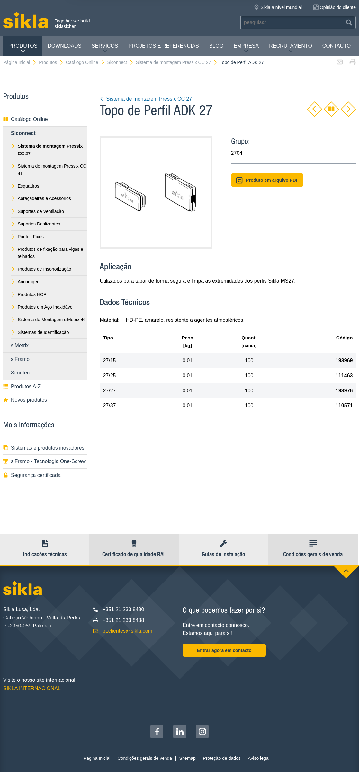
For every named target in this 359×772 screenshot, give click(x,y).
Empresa (246, 48)
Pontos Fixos (27, 236)
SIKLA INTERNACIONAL (32, 688)
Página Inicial (20, 62)
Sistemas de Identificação (40, 332)
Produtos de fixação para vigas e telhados (47, 253)
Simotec (20, 372)
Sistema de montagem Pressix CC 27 (177, 62)
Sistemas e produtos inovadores (44, 448)
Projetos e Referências (163, 45)
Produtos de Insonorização (41, 269)
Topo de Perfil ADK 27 (242, 62)
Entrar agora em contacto (224, 650)
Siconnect (120, 62)
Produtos (22, 48)
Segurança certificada (32, 475)
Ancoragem (26, 281)
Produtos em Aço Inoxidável (42, 307)
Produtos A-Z (22, 386)
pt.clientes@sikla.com (127, 631)
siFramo (20, 359)
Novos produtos (25, 400)
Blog (216, 45)
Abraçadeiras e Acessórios (41, 198)
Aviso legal (258, 758)
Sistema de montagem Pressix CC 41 (48, 169)
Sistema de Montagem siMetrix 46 (48, 319)
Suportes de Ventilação (37, 211)
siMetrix (20, 345)
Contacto (336, 45)
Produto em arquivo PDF (267, 180)
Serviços (105, 48)
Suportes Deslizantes (35, 223)
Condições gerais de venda (144, 758)
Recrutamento (290, 48)
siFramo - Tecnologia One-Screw (44, 461)
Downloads (64, 45)
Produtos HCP (28, 294)
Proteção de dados (222, 758)
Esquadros (25, 186)
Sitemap (187, 758)
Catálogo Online (85, 62)
